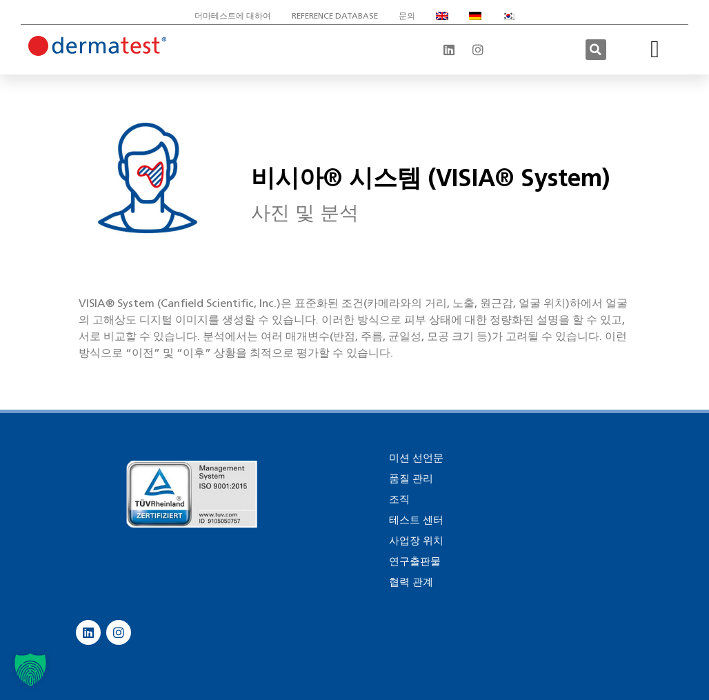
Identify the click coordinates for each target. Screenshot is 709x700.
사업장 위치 (416, 540)
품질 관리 (411, 478)
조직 (399, 499)
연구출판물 (415, 561)
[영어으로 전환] (442, 15)
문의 (407, 15)
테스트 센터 (416, 520)
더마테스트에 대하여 (232, 15)
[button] (596, 49)
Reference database (335, 15)
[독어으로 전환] (475, 15)
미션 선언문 (416, 458)
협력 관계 (411, 582)
